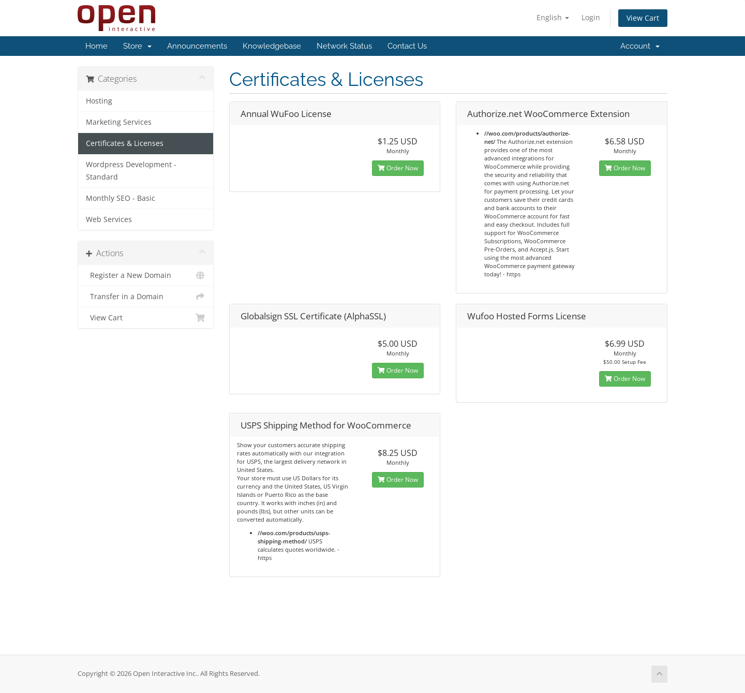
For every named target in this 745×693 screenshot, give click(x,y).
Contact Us (407, 46)
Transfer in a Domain (145, 296)
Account (640, 46)
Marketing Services (119, 122)
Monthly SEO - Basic (120, 198)
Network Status (344, 46)
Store (137, 46)
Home (96, 46)
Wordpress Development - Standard (131, 171)
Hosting (99, 101)
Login (591, 17)
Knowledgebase (272, 46)
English (553, 17)
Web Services (109, 219)
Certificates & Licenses (124, 143)
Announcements (197, 46)
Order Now (398, 168)
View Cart (643, 18)
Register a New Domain (145, 275)
